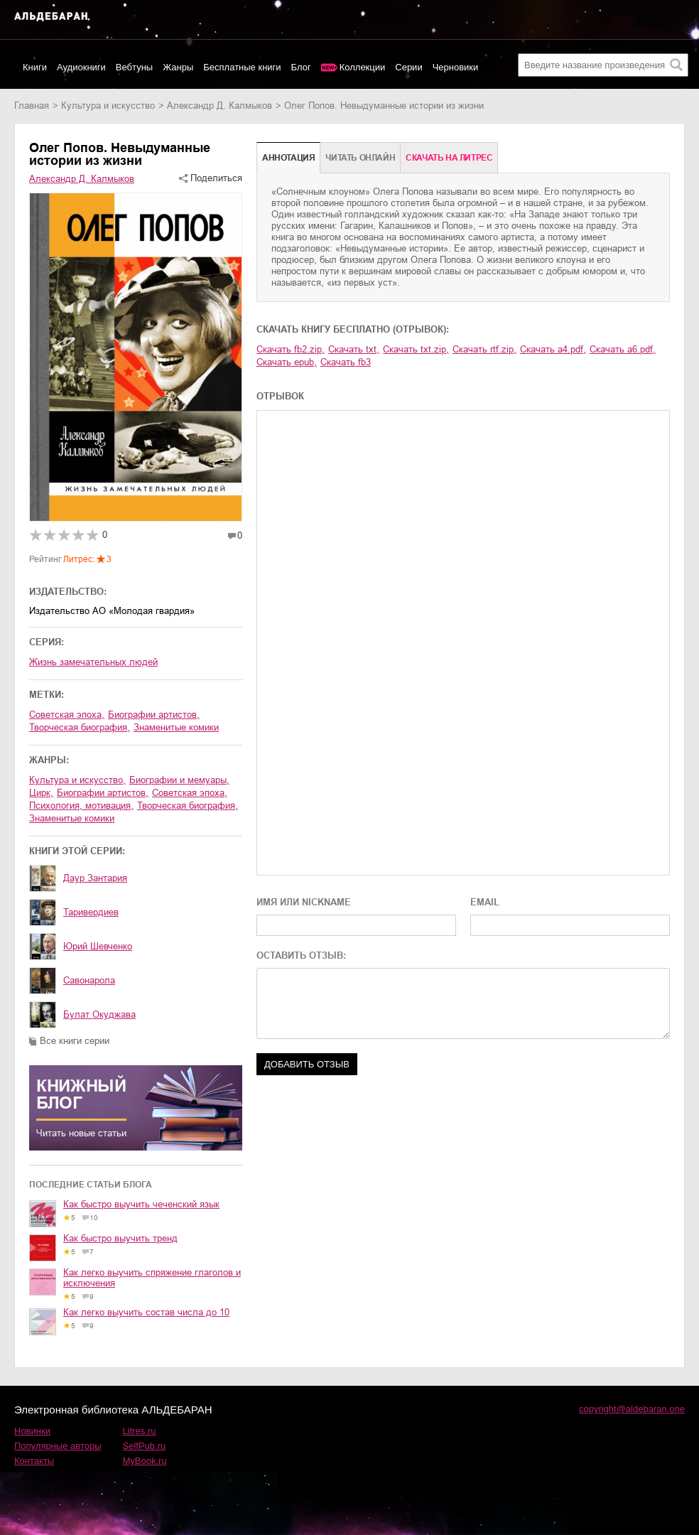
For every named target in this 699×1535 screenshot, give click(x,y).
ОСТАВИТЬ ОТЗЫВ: (301, 955)
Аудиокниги (81, 67)
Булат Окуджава (99, 1014)
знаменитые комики (176, 727)
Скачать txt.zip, (416, 349)
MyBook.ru (145, 1460)
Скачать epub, (286, 362)
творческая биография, (79, 727)
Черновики (456, 67)
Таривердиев (91, 912)
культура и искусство (108, 105)
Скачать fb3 (345, 362)
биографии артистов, (154, 714)
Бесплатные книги (242, 67)
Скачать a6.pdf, (623, 349)
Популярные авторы (58, 1445)
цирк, (41, 792)
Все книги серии (74, 1040)
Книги (35, 67)
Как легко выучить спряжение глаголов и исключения (152, 1277)
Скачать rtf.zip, (484, 349)
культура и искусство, (77, 780)
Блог (301, 67)
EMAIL (484, 902)
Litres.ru (139, 1431)
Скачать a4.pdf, (553, 349)
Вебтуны (134, 67)
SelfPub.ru (144, 1445)
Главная (31, 105)
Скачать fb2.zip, (290, 349)
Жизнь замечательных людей (93, 662)
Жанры (178, 67)
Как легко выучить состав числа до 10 (146, 1312)
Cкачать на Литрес (449, 158)
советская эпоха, (66, 714)
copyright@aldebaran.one (632, 1409)
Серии (408, 67)
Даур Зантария (95, 878)
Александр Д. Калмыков (219, 105)
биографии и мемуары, (179, 780)
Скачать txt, (353, 349)
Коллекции (363, 67)
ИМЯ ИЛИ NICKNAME (303, 902)
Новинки (32, 1431)
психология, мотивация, (81, 805)
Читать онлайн (360, 158)
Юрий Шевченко (97, 946)
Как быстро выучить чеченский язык (141, 1204)
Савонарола (89, 980)
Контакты (34, 1460)
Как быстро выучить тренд (120, 1238)
